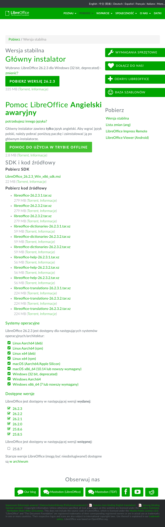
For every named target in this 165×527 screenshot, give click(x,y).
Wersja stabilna (117, 118)
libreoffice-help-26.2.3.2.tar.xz (36, 267)
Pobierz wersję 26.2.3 (32, 81)
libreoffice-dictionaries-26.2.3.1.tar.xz (42, 226)
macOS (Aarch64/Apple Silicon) (36, 364)
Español (129, 4)
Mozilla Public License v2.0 (144, 511)
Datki (158, 13)
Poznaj (70, 13)
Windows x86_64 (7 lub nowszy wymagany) (45, 384)
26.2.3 (17, 408)
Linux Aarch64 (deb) (27, 343)
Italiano (151, 4)
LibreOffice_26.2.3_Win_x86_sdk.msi (33, 176)
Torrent (24, 89)
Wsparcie (104, 13)
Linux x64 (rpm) (24, 358)
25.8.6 (17, 429)
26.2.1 (17, 419)
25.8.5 (17, 434)
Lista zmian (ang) (118, 125)
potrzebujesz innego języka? (26, 121)
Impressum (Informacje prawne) (22, 505)
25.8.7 (17, 449)
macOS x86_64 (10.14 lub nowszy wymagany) (47, 369)
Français (140, 4)
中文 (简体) (105, 4)
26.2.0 (17, 424)
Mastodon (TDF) (102, 492)
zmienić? (11, 73)
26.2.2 (17, 414)
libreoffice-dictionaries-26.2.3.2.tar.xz (42, 236)
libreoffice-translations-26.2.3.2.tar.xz (42, 298)
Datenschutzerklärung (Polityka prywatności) (63, 505)
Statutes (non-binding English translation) (114, 505)
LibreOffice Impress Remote (126, 131)
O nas (145, 13)
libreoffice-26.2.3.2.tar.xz (32, 205)
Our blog (26, 492)
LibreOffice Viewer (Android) (127, 137)
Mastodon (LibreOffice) (62, 492)
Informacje (39, 89)
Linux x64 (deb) (24, 353)
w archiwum (18, 461)
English (93, 4)
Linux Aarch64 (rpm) (28, 348)
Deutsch (118, 4)
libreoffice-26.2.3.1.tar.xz (32, 195)
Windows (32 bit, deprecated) (35, 374)
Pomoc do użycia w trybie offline (49, 147)
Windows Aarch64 (27, 379)
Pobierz (86, 13)
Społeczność (126, 13)
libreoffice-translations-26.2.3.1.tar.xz (42, 288)
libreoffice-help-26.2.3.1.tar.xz (36, 257)
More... (161, 4)
